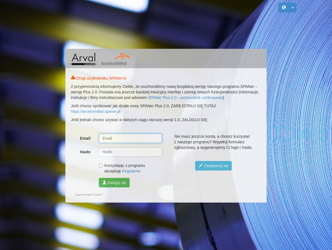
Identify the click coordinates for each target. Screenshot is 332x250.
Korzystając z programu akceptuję (122, 168)
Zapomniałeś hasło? (89, 194)
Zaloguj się (114, 182)
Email (85, 138)
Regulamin (131, 171)
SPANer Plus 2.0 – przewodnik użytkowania (185, 97)
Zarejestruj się (213, 166)
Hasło (85, 152)
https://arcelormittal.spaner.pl (95, 111)
